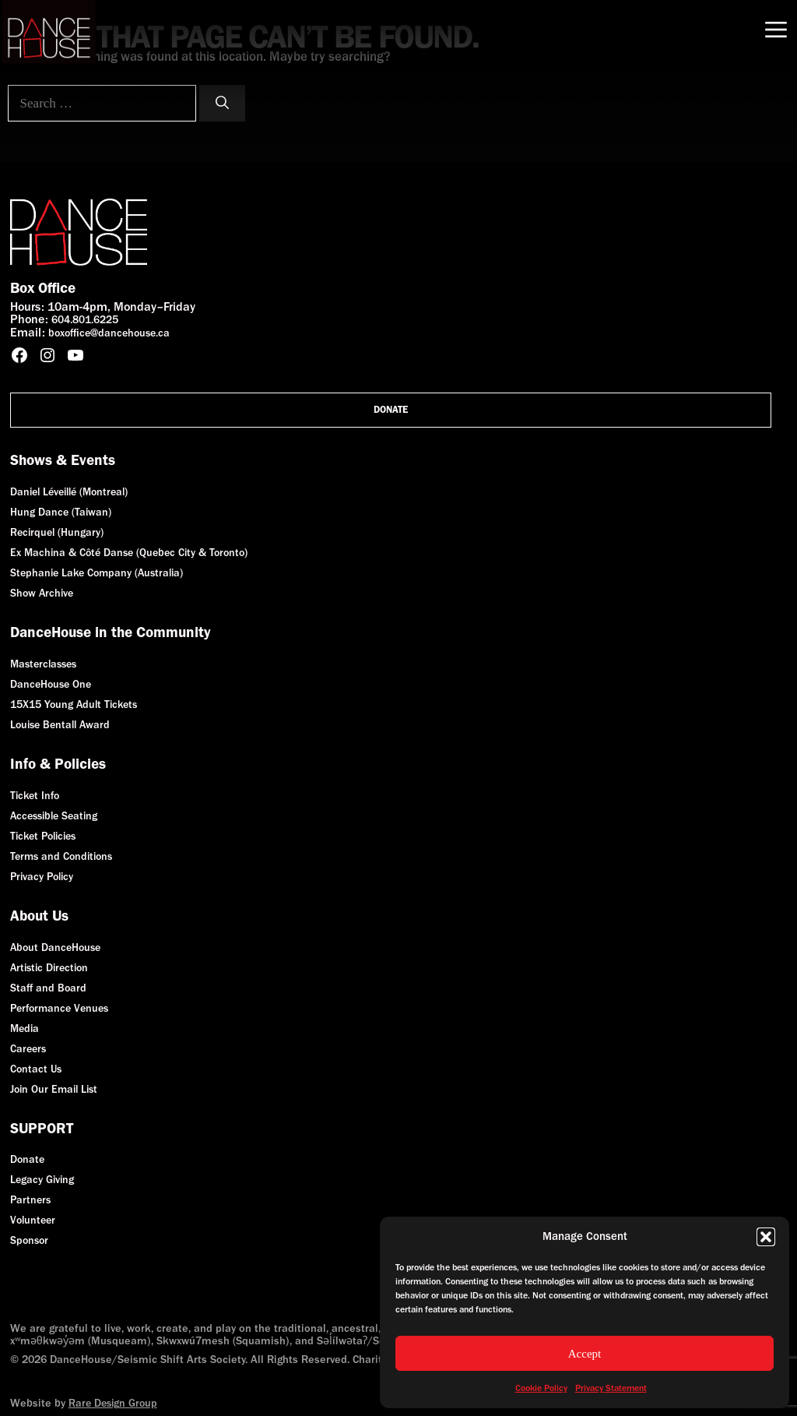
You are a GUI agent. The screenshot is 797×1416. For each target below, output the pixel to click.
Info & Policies (58, 764)
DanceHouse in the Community (110, 632)
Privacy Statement (611, 1388)
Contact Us (35, 1069)
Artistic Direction (49, 967)
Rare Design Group (112, 1403)
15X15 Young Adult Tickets (73, 704)
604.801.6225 (84, 319)
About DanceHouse (55, 947)
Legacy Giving (42, 1179)
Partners (30, 1199)
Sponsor (29, 1240)
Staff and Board (48, 988)
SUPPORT (41, 1128)
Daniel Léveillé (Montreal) (69, 491)
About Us (39, 916)
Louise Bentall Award (60, 724)
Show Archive (41, 593)
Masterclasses (43, 664)
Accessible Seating (53, 815)
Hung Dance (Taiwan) (60, 512)
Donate (391, 409)
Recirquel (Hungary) (57, 532)
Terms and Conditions (61, 856)
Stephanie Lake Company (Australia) (96, 572)
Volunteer (32, 1220)
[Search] (222, 103)
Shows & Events (62, 460)
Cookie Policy (541, 1388)
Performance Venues (59, 1008)
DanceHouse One (50, 684)
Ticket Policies (42, 836)
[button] (766, 1237)
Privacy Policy (41, 876)
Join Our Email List (53, 1089)
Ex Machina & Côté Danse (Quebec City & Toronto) (129, 552)
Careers (28, 1048)
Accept (584, 1353)
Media (24, 1028)
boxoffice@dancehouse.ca (109, 333)
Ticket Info (34, 795)
